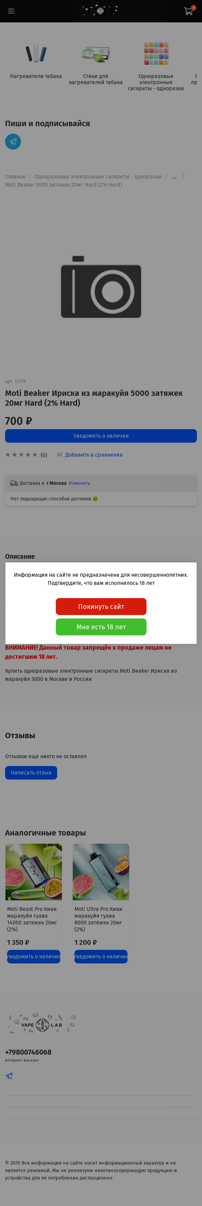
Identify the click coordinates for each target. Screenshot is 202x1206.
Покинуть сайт (101, 606)
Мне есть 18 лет (101, 627)
